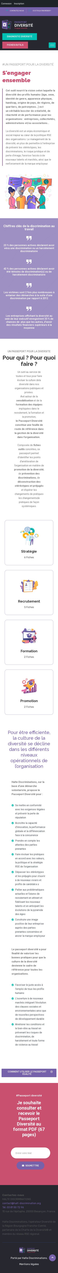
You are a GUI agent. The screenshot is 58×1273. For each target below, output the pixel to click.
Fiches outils (15, 45)
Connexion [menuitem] (6, 3)
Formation (29, 651)
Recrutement (29, 601)
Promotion (29, 701)
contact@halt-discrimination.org (21, 1203)
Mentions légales (29, 1264)
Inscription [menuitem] (19, 3)
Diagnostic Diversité (19, 36)
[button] (29, 1073)
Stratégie (29, 551)
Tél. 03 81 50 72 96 (13, 1207)
